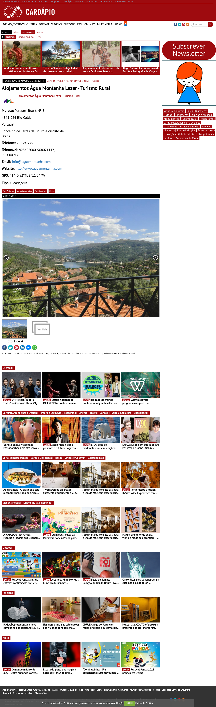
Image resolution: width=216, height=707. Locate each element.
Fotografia (71, 412)
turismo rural (27, 32)
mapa (39, 36)
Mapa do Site (41, 693)
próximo (95, 80)
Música (114, 412)
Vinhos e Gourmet (76, 457)
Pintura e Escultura (51, 412)
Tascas (59, 457)
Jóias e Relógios (186, 130)
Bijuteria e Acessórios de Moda (181, 138)
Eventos (8, 367)
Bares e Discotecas (42, 457)
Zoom (51, 191)
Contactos (123, 689)
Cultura (31, 24)
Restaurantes (21, 457)
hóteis (16, 32)
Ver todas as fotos (24, 191)
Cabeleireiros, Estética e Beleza (181, 126)
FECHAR (129, 703)
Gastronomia (96, 457)
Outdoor (69, 24)
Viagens (56, 24)
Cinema (83, 412)
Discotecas (201, 111)
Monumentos (171, 118)
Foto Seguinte (40, 191)
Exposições (141, 412)
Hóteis (17, 502)
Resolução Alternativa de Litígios (18, 693)
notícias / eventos (26, 36)
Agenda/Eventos (14, 24)
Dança (104, 412)
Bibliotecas (182, 114)
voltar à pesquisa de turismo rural (73, 80)
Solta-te (44, 24)
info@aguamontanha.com (31, 161)
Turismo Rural (31, 502)
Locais (118, 24)
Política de (144, 703)
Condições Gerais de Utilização (176, 689)
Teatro (94, 412)
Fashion (82, 24)
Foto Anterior (8, 191)
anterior (51, 80)
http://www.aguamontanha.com (39, 168)
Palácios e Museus (201, 114)
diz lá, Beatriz (25, 689)
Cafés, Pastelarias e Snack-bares (182, 122)
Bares (190, 111)
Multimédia (104, 24)
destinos (40, 32)
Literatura (126, 412)
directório (11, 36)
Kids (93, 24)
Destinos (47, 502)
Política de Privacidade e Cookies (144, 689)
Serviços (206, 126)
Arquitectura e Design (25, 412)
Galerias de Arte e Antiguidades (196, 134)
